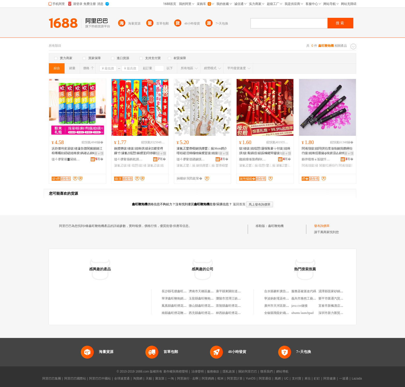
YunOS (250, 378)
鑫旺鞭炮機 (276, 226)
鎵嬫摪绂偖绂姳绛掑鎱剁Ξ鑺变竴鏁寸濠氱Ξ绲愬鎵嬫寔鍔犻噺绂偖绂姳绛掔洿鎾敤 (138, 151)
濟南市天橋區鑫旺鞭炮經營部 (209, 291)
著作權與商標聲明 (175, 371)
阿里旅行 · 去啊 (187, 378)
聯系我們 (266, 371)
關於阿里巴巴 (247, 371)
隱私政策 (229, 371)
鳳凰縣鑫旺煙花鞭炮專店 (179, 305)
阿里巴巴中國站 (100, 378)
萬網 (278, 378)
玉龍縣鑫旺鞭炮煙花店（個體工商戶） (215, 298)
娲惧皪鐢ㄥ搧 (205, 165)
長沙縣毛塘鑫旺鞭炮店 (177, 291)
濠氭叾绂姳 (155, 165)
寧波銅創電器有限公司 (279, 298)
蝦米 (220, 378)
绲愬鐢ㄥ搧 (267, 165)
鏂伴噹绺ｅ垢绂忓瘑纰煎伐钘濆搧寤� (316, 159)
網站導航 (282, 371)
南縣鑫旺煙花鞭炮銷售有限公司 (183, 313)
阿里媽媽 (208, 378)
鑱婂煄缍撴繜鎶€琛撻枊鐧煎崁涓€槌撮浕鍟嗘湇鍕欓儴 (253, 159)
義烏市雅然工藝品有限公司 (310, 298)
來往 (308, 378)
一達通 (343, 378)
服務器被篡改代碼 (303, 291)
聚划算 (160, 378)
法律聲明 (197, 371)
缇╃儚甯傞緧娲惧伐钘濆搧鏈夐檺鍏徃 (191, 159)
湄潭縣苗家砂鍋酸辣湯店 (335, 291)
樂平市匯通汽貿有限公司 (335, 298)
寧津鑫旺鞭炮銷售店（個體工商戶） (186, 298)
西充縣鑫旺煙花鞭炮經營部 (207, 313)
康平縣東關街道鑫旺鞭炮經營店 (237, 291)
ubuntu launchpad (302, 313)
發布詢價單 (322, 226)
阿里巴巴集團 (51, 378)
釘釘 (317, 378)
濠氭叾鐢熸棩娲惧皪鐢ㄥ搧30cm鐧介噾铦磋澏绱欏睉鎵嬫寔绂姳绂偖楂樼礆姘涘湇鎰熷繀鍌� (202, 151)
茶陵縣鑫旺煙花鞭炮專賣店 (234, 305)
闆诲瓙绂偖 (310, 165)
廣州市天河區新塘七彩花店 (282, 305)
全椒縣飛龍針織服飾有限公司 (284, 313)
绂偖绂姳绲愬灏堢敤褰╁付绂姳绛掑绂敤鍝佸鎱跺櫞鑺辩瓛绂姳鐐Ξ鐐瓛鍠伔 (264, 151)
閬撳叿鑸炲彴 (328, 165)
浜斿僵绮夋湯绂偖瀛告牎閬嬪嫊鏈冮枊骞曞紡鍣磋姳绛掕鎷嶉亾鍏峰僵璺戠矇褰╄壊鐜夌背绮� (77, 151)
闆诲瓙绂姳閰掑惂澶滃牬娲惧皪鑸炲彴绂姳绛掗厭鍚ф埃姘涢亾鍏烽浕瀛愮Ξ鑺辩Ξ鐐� (327, 151)
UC (286, 378)
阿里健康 (329, 378)
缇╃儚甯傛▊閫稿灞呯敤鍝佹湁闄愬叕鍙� (66, 159)
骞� (99, 159)
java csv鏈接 (299, 305)
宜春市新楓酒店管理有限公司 (338, 305)
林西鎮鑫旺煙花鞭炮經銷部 (234, 313)
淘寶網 (137, 378)
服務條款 (213, 371)
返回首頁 (239, 204)
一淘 (171, 378)
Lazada (357, 378)
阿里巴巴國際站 (75, 378)
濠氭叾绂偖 (122, 165)
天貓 (149, 378)
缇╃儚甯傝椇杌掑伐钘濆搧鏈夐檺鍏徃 (128, 159)
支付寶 (296, 378)
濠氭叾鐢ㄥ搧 (186, 165)
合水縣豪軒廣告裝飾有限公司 (284, 291)
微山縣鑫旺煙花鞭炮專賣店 (207, 305)
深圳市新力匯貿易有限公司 (337, 313)
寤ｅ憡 (99, 153)
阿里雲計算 (235, 378)
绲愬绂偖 (139, 165)
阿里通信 (265, 378)
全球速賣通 (122, 378)
